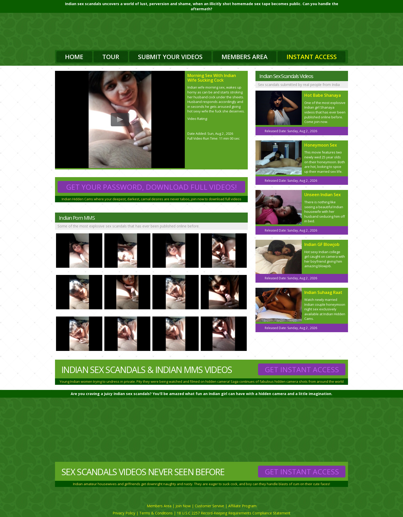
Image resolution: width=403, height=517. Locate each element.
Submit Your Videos (170, 56)
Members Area (245, 56)
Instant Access (312, 56)
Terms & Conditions (156, 513)
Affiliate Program (242, 505)
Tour (110, 56)
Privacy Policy (124, 513)
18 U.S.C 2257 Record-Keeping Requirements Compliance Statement (233, 513)
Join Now (183, 505)
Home (74, 56)
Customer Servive (209, 505)
